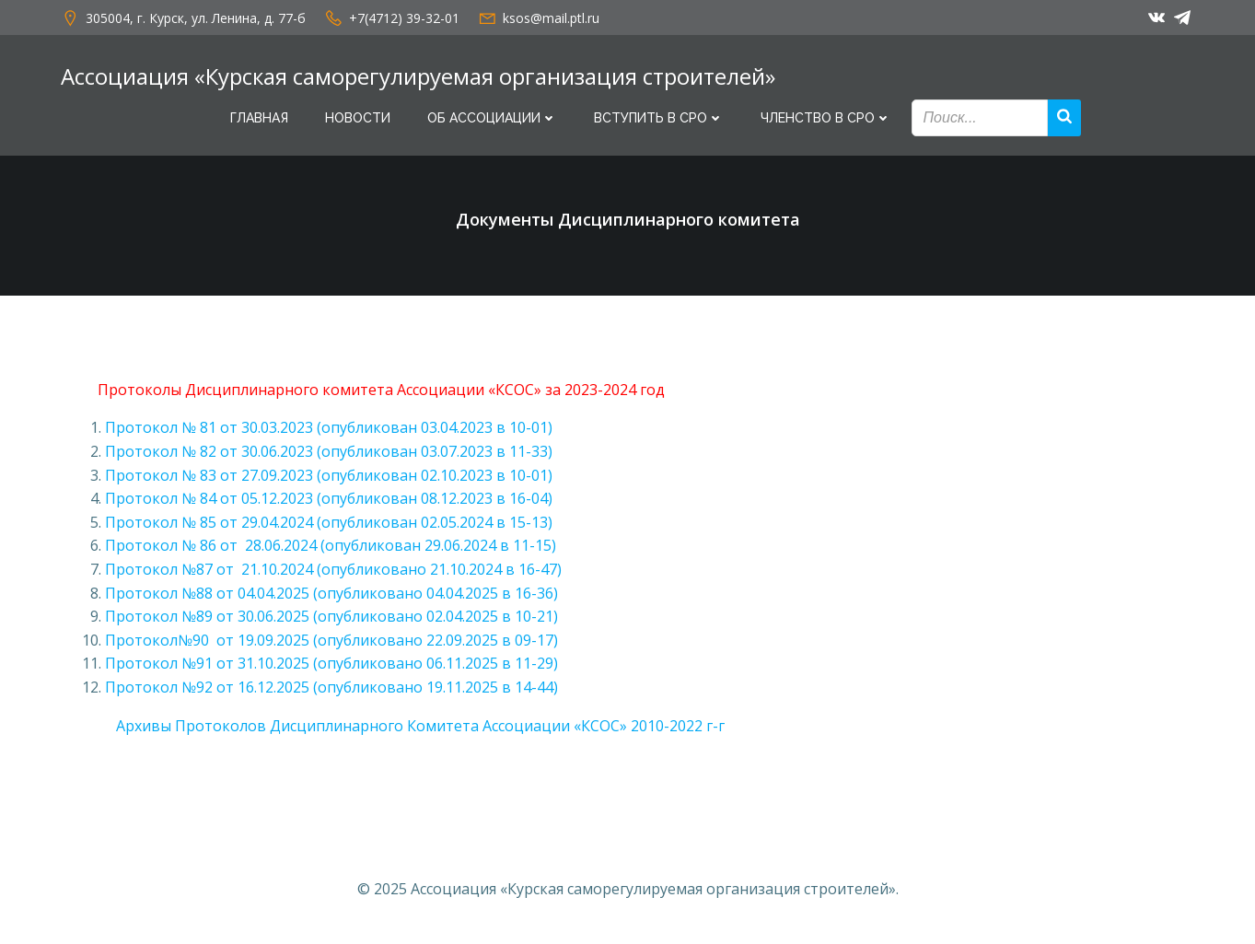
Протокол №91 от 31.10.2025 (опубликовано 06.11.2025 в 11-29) (331, 663)
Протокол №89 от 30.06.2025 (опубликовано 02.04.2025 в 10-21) (331, 616)
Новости (357, 118)
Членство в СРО (826, 118)
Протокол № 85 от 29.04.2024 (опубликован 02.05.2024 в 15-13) (328, 522)
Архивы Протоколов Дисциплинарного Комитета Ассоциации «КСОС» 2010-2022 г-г (411, 726)
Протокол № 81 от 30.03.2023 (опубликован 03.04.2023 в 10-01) (328, 427)
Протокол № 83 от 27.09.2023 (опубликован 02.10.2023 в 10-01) (328, 475)
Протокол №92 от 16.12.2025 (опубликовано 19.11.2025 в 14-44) (331, 687)
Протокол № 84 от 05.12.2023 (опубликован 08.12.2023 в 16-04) (328, 498)
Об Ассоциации (492, 118)
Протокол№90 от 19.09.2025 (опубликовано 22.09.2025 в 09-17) (331, 640)
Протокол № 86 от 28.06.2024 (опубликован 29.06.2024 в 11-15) (330, 545)
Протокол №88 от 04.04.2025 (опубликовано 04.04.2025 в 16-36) (331, 593)
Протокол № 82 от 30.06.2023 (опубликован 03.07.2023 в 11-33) (328, 451)
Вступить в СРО (659, 118)
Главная (259, 118)
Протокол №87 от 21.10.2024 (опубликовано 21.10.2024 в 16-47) (333, 569)
